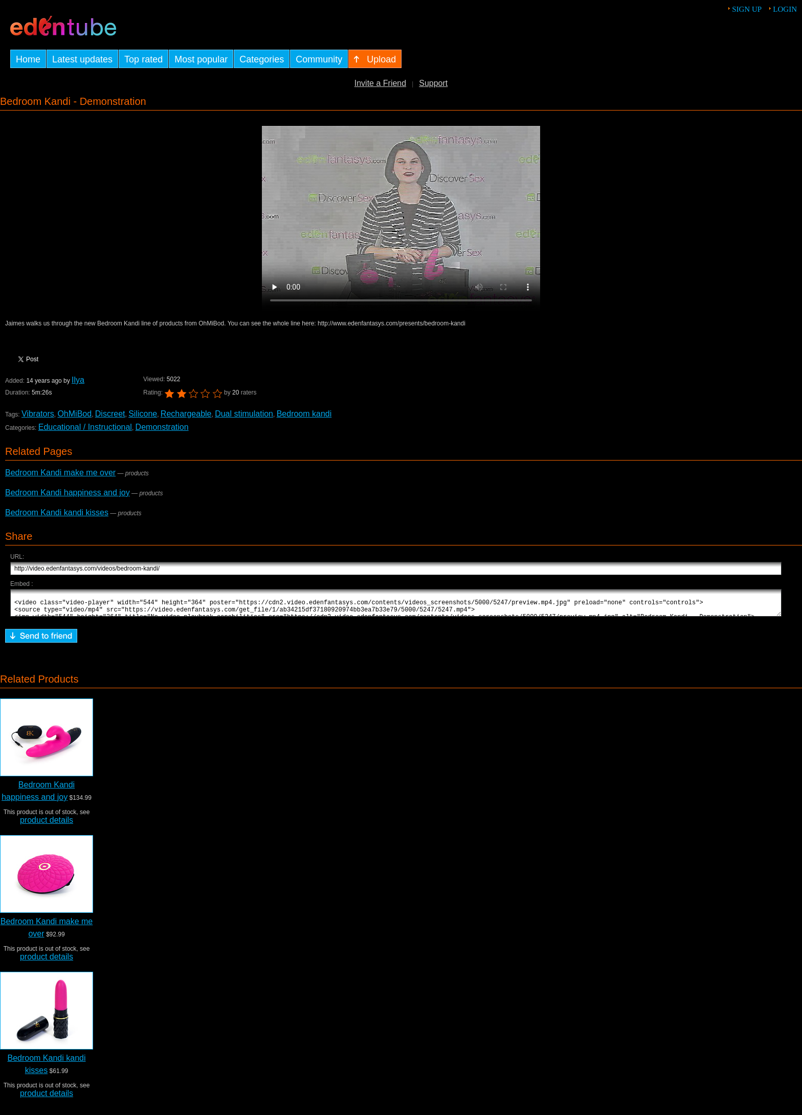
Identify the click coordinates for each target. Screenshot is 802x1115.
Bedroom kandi (304, 413)
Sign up (747, 9)
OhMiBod (74, 413)
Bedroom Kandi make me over (60, 472)
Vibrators (37, 413)
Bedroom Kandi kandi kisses (56, 512)
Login (785, 9)
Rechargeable (186, 413)
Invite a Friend (380, 83)
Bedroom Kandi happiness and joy (67, 492)
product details (46, 824)
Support (433, 83)
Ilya (78, 380)
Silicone (142, 413)
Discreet (110, 413)
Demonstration (162, 427)
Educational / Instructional (85, 427)
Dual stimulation (244, 413)
